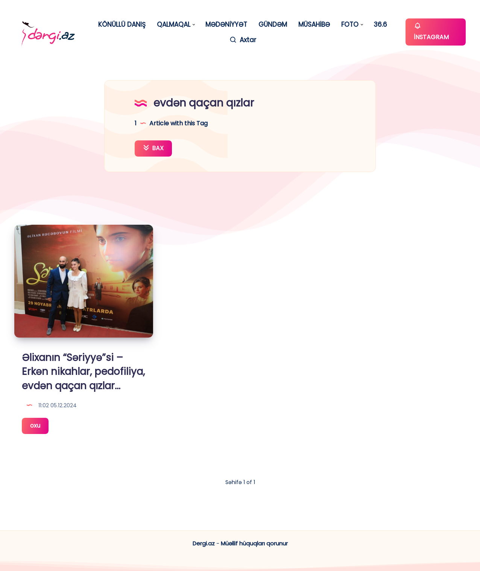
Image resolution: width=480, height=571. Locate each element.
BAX (153, 148)
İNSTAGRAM (431, 31)
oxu (39, 427)
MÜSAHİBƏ (314, 25)
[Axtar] (242, 40)
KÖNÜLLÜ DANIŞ (122, 25)
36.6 (380, 25)
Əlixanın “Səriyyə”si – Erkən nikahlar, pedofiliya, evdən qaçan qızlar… (83, 372)
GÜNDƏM (272, 25)
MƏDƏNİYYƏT (226, 25)
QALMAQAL (173, 25)
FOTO (349, 25)
